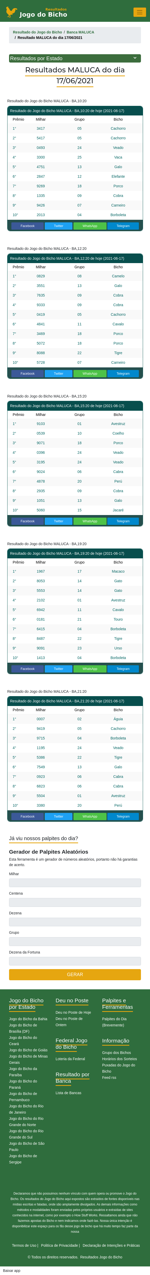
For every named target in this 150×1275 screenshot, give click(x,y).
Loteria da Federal (70, 1059)
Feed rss (109, 1077)
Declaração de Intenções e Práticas (111, 1245)
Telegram (123, 226)
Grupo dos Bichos (116, 1053)
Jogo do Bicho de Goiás (28, 1050)
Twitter (58, 226)
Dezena (15, 913)
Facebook (28, 226)
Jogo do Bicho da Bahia (28, 1019)
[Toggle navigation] (139, 12)
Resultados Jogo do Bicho (101, 1257)
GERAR (75, 974)
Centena (16, 893)
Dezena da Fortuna (24, 952)
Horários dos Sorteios (119, 1059)
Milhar (14, 874)
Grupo (14, 932)
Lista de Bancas (68, 1093)
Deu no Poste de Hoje (73, 1012)
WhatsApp (89, 226)
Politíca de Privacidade (59, 1245)
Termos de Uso (24, 1245)
